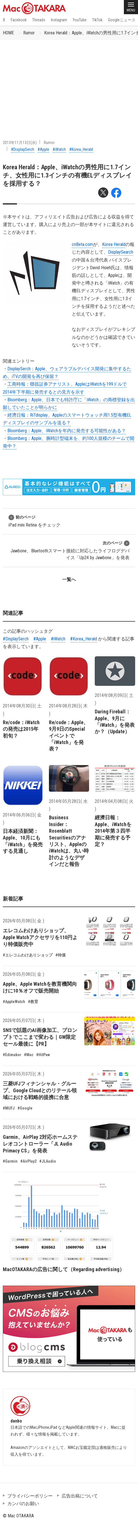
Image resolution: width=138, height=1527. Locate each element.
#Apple (43, 149)
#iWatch (59, 149)
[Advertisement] (69, 82)
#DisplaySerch (22, 149)
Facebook (19, 20)
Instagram (59, 20)
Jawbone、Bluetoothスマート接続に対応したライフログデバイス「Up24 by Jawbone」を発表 (70, 550)
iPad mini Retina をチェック (34, 521)
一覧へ (69, 579)
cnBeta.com (82, 244)
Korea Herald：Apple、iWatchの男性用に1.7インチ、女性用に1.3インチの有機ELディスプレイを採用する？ (67, 175)
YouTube (80, 20)
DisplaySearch (120, 252)
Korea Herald (113, 244)
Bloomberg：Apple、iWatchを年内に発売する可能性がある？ (66, 430)
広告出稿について (80, 1496)
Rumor (29, 32)
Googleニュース (121, 20)
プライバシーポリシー (30, 1496)
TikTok (97, 20)
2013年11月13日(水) (20, 142)
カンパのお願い (23, 1503)
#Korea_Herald (81, 149)
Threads (38, 20)
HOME (8, 32)
